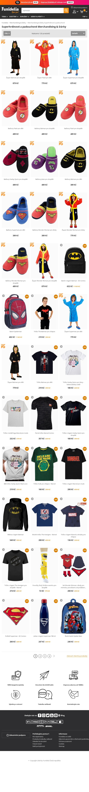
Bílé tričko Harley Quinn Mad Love (15, 484)
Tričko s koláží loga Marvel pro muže (15, 433)
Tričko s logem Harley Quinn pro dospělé (73, 434)
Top (84, 16)
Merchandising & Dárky (18, 23)
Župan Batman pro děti (16, 382)
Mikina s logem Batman (16, 535)
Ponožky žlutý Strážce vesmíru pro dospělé (44, 586)
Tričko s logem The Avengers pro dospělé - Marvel (16, 586)
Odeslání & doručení (39, 741)
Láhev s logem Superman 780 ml (44, 636)
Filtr (6, 33)
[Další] (54, 656)
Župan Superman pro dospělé (73, 78)
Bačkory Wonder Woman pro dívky (44, 230)
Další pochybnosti (39, 746)
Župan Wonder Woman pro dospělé (44, 281)
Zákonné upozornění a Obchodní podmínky (74, 739)
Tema (4, 16)
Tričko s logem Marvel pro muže (73, 484)
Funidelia (5, 23)
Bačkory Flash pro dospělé (73, 128)
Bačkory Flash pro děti (15, 128)
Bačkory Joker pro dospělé (44, 179)
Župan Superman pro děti (73, 331)
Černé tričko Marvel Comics (44, 433)
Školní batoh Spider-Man (73, 636)
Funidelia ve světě (65, 737)
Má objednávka (38, 737)
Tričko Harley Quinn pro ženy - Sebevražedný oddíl (73, 383)
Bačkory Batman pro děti (73, 179)
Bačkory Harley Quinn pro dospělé (15, 179)
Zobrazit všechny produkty (77, 656)
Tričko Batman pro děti (44, 382)
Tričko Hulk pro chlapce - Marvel (44, 484)
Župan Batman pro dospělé (15, 78)
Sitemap (61, 746)
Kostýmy (13, 16)
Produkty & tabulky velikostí (42, 739)
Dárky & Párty (37, 16)
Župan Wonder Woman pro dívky (73, 230)
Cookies (61, 744)
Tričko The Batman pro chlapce (44, 331)
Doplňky (23, 16)
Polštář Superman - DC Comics (15, 636)
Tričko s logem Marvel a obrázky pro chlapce (73, 536)
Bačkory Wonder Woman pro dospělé (16, 282)
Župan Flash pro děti (44, 78)
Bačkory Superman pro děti (15, 230)
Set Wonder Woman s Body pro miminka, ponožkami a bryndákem (73, 586)
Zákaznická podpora (15, 735)
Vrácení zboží (37, 744)
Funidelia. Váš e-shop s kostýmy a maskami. (10, 10)
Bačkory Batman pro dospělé (44, 128)
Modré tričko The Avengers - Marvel (44, 535)
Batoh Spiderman (16, 331)
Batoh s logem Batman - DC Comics (73, 281)
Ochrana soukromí (65, 741)
